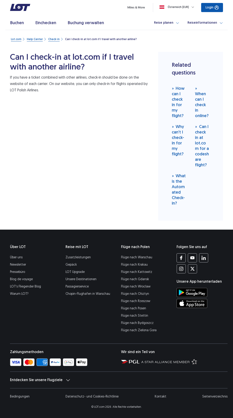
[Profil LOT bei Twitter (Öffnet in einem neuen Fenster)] (192, 268)
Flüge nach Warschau (136, 257)
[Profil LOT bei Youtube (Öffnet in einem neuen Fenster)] (192, 257)
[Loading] (178, 7)
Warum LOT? (19, 294)
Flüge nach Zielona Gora (139, 330)
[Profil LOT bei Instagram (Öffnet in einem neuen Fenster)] (181, 268)
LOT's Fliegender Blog (25, 286)
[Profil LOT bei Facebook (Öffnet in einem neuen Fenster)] (181, 257)
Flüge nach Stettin (134, 316)
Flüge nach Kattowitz (136, 272)
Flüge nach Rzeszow (135, 301)
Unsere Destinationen (81, 279)
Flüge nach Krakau (134, 265)
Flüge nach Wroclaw (135, 286)
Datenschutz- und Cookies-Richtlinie (92, 396)
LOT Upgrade (75, 272)
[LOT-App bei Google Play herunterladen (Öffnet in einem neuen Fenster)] (192, 292)
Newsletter (18, 265)
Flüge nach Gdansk (135, 279)
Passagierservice (77, 286)
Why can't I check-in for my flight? (178, 140)
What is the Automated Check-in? (179, 189)
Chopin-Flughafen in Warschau (88, 294)
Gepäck (71, 265)
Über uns (16, 257)
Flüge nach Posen (133, 308)
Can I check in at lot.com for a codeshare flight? (202, 145)
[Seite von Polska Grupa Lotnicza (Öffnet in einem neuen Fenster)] (130, 361)
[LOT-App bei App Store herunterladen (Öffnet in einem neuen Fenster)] (192, 303)
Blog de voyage (21, 279)
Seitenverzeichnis (215, 396)
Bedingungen (20, 396)
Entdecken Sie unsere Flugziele (40, 380)
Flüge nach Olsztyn (135, 294)
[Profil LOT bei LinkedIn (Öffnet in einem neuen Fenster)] (203, 257)
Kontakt (160, 396)
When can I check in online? (202, 102)
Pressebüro (17, 272)
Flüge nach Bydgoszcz (137, 323)
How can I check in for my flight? (178, 102)
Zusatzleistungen (78, 257)
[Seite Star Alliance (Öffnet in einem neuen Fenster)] (169, 361)
